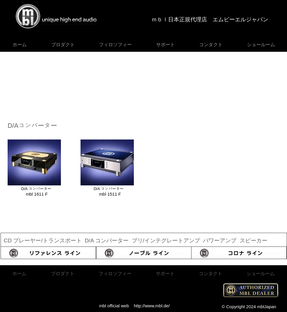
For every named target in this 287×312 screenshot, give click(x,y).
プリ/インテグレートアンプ (166, 240)
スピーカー (253, 240)
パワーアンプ (219, 240)
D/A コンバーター (107, 240)
